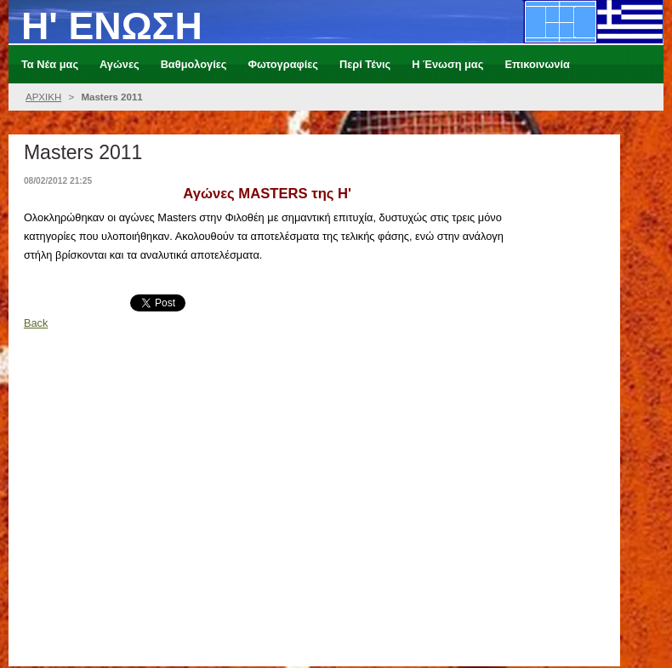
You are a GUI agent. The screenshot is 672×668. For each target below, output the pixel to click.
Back (36, 323)
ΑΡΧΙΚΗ (43, 97)
